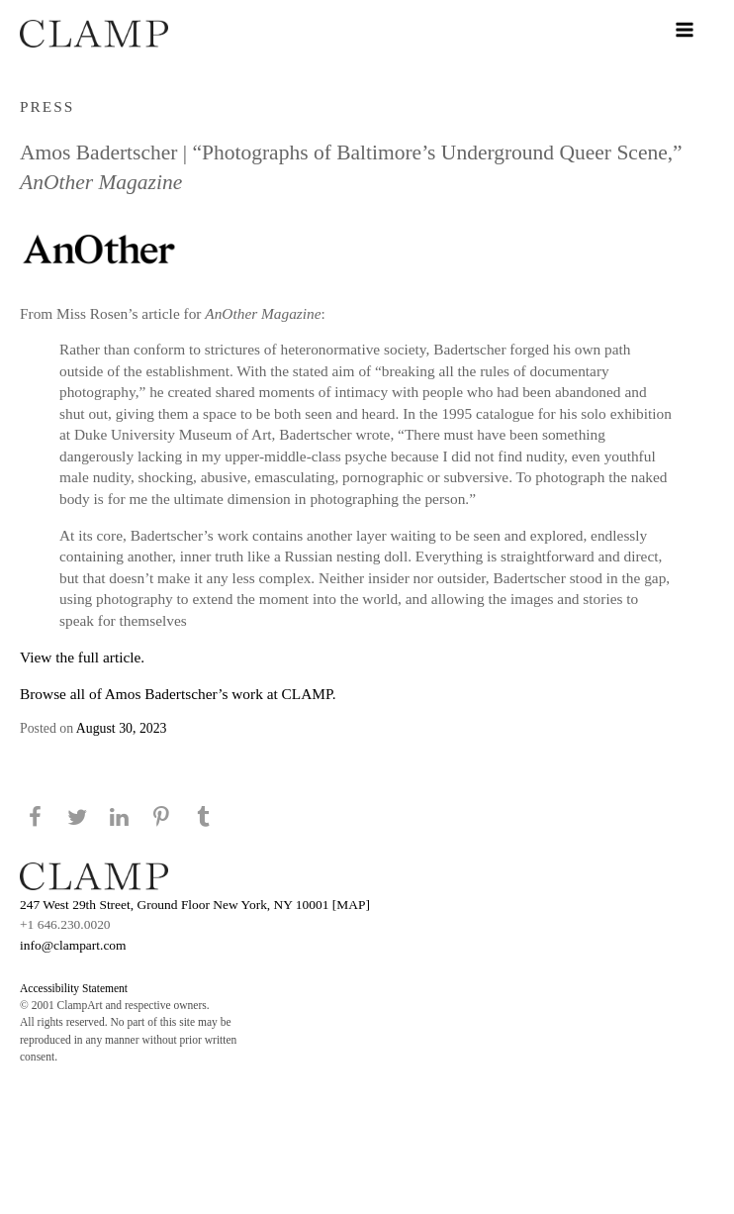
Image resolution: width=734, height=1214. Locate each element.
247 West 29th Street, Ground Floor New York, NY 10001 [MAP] (195, 904)
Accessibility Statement (74, 988)
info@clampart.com (73, 945)
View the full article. (82, 657)
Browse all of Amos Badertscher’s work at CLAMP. (178, 693)
